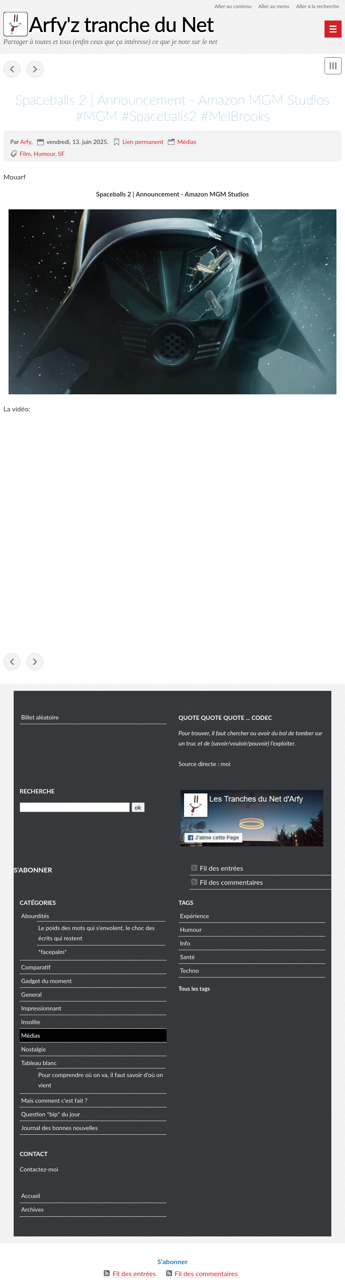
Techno (189, 970)
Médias (186, 141)
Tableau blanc (39, 1062)
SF (61, 153)
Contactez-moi (39, 1169)
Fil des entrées (221, 868)
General (31, 994)
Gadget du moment (46, 980)
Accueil (30, 1195)
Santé (187, 956)
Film (25, 153)
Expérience (194, 915)
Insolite (31, 1021)
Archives (32, 1209)
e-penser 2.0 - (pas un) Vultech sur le (11, 69)
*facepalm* (52, 951)
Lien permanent (143, 141)
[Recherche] (75, 807)
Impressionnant (41, 1008)
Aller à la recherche (317, 6)
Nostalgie (33, 1049)
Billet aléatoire (40, 717)
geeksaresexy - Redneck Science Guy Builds (35, 69)
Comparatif (36, 967)
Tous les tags (194, 988)
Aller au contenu (233, 6)
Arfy (25, 141)
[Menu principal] (333, 29)
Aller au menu (273, 6)
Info (185, 943)
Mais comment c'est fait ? (54, 1100)
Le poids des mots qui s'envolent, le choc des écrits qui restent (96, 933)
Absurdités (35, 915)
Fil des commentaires (231, 882)
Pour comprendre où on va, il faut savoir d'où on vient (100, 1080)
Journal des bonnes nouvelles (59, 1127)
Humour (44, 153)
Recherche (37, 791)
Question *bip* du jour (50, 1114)
